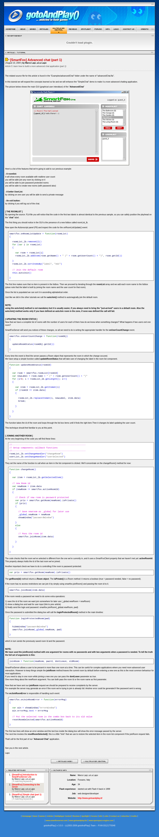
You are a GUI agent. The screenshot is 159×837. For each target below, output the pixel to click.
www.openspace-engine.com (101, 820)
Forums (94, 816)
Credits (134, 816)
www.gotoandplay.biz (78, 820)
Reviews (76, 816)
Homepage (26, 816)
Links (106, 816)
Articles (50, 816)
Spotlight (85, 816)
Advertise (125, 816)
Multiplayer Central (63, 816)
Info (100, 816)
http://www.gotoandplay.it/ (90, 798)
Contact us (114, 816)
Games (42, 816)
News (35, 816)
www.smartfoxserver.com (56, 820)
